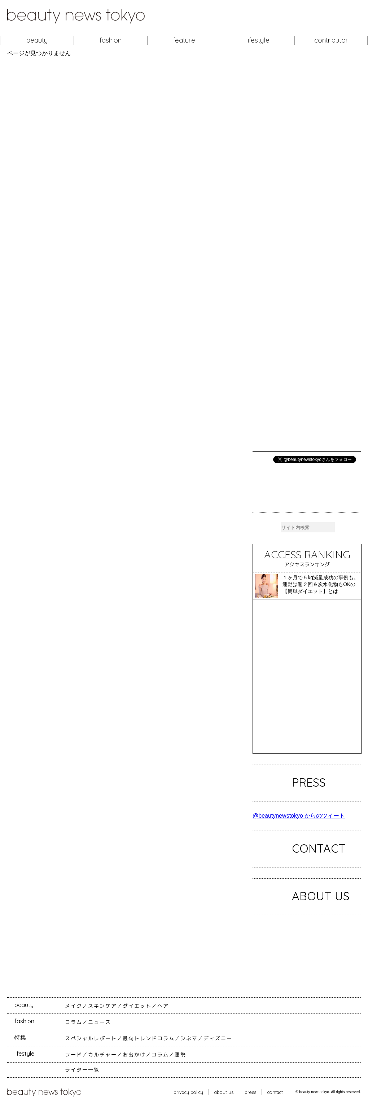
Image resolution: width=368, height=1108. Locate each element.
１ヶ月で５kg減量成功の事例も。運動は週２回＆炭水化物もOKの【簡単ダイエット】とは (320, 584)
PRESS (309, 782)
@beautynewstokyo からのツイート (299, 816)
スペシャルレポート (91, 1038)
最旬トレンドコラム (149, 1038)
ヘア (163, 1006)
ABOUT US (321, 896)
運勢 (180, 1054)
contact (275, 1092)
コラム (73, 1022)
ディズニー (217, 1038)
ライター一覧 (82, 1069)
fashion (111, 40)
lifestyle (258, 40)
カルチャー (102, 1054)
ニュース (99, 1022)
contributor (331, 40)
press (250, 1092)
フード (73, 1054)
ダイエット (137, 1006)
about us (223, 1092)
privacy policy (188, 1092)
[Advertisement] (307, 254)
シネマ (189, 1038)
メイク (73, 1006)
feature (184, 40)
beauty (37, 40)
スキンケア (102, 1006)
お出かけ (134, 1054)
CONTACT (319, 848)
